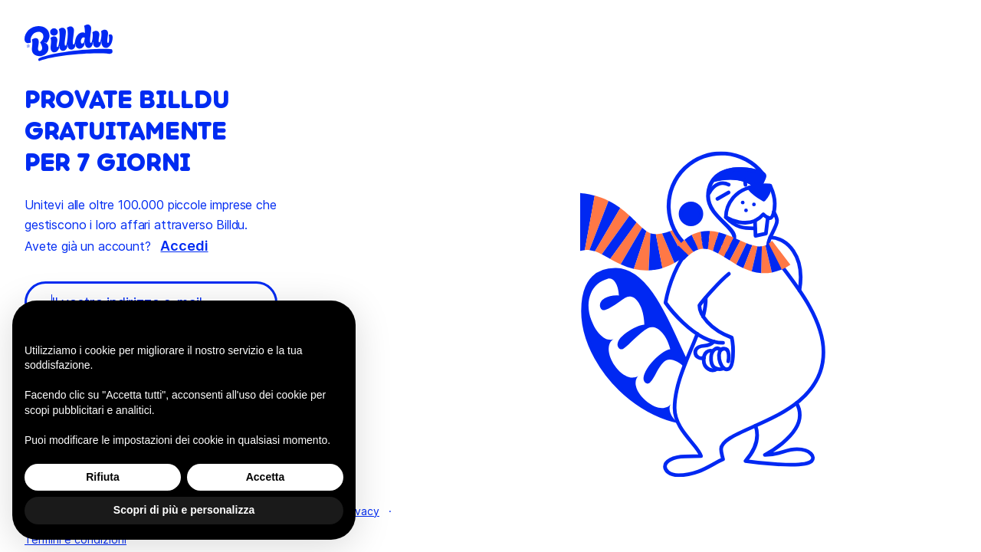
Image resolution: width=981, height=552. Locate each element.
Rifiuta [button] (103, 477)
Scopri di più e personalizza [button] (183, 510)
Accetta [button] (265, 477)
